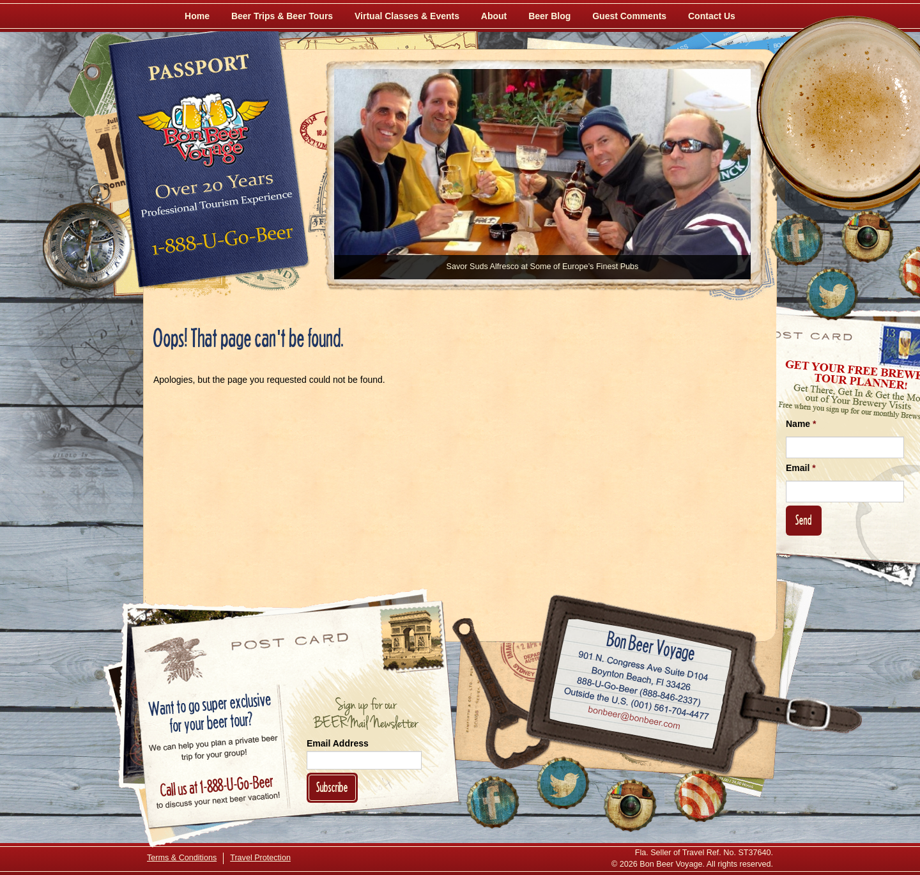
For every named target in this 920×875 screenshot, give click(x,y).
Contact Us (711, 16)
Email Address (338, 743)
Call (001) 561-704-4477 (636, 703)
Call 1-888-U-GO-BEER (220, 244)
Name (801, 424)
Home (197, 16)
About (494, 16)
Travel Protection (260, 857)
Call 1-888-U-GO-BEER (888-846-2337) (639, 689)
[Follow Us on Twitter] (832, 294)
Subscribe (332, 787)
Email (801, 468)
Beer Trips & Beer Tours (282, 16)
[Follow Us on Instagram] (867, 236)
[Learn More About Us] (700, 796)
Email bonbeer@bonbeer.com (633, 719)
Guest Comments (629, 16)
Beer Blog (549, 16)
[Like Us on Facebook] (797, 240)
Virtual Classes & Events (407, 16)
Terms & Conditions (182, 857)
